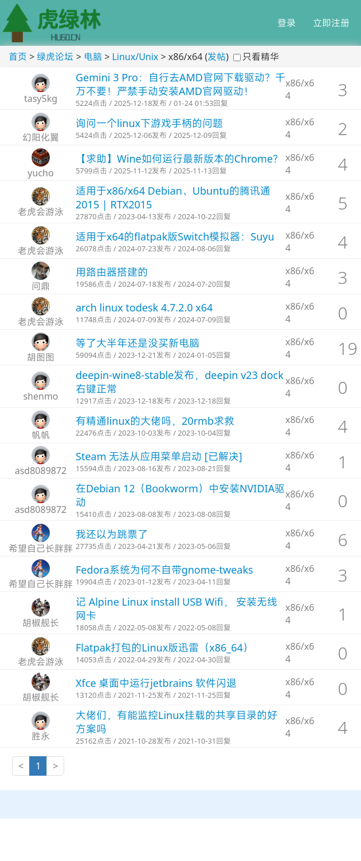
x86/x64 (299, 89)
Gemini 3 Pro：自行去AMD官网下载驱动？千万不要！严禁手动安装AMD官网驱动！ (180, 84)
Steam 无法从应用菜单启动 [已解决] (159, 456)
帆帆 (41, 435)
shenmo (40, 396)
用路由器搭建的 (112, 272)
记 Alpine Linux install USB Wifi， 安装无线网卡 (176, 608)
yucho (40, 173)
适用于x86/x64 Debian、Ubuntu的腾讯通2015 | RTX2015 (173, 197)
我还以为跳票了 (112, 534)
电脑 (93, 56)
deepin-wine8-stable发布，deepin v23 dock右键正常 (180, 382)
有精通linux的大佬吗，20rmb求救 (155, 421)
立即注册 (331, 23)
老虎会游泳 (41, 212)
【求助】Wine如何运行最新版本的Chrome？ (179, 158)
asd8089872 (41, 470)
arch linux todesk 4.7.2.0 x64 (144, 307)
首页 (18, 56)
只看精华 (260, 56)
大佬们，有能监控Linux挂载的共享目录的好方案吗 (176, 722)
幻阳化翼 (40, 137)
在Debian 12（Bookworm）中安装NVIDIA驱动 (180, 495)
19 (348, 348)
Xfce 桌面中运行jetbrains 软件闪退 (156, 683)
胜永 (41, 736)
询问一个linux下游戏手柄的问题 (149, 123)
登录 (286, 23)
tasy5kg (40, 98)
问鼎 (41, 286)
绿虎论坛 (55, 56)
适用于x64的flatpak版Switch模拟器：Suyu (175, 236)
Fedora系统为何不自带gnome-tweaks (164, 569)
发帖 (216, 56)
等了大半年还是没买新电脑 (137, 343)
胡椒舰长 (40, 623)
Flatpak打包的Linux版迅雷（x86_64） (164, 647)
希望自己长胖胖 (41, 548)
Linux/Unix (135, 56)
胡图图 (40, 357)
